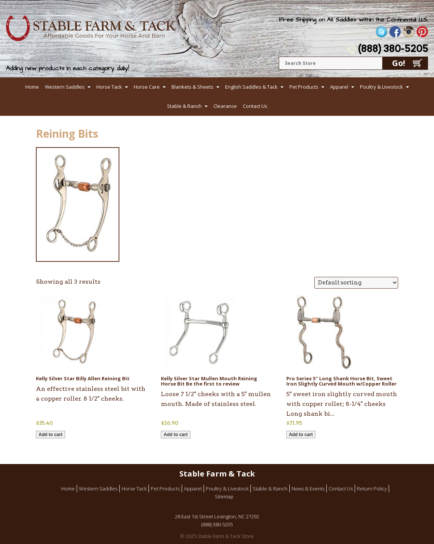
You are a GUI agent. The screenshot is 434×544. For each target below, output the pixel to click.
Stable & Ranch (184, 106)
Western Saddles (65, 86)
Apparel (339, 86)
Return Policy (372, 488)
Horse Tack (109, 86)
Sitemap (224, 496)
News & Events (308, 488)
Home (32, 86)
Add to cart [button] (50, 434)
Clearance (225, 106)
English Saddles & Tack (251, 86)
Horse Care (147, 86)
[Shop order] (356, 283)
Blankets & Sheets (192, 86)
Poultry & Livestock (381, 86)
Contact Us (255, 106)
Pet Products (303, 86)
